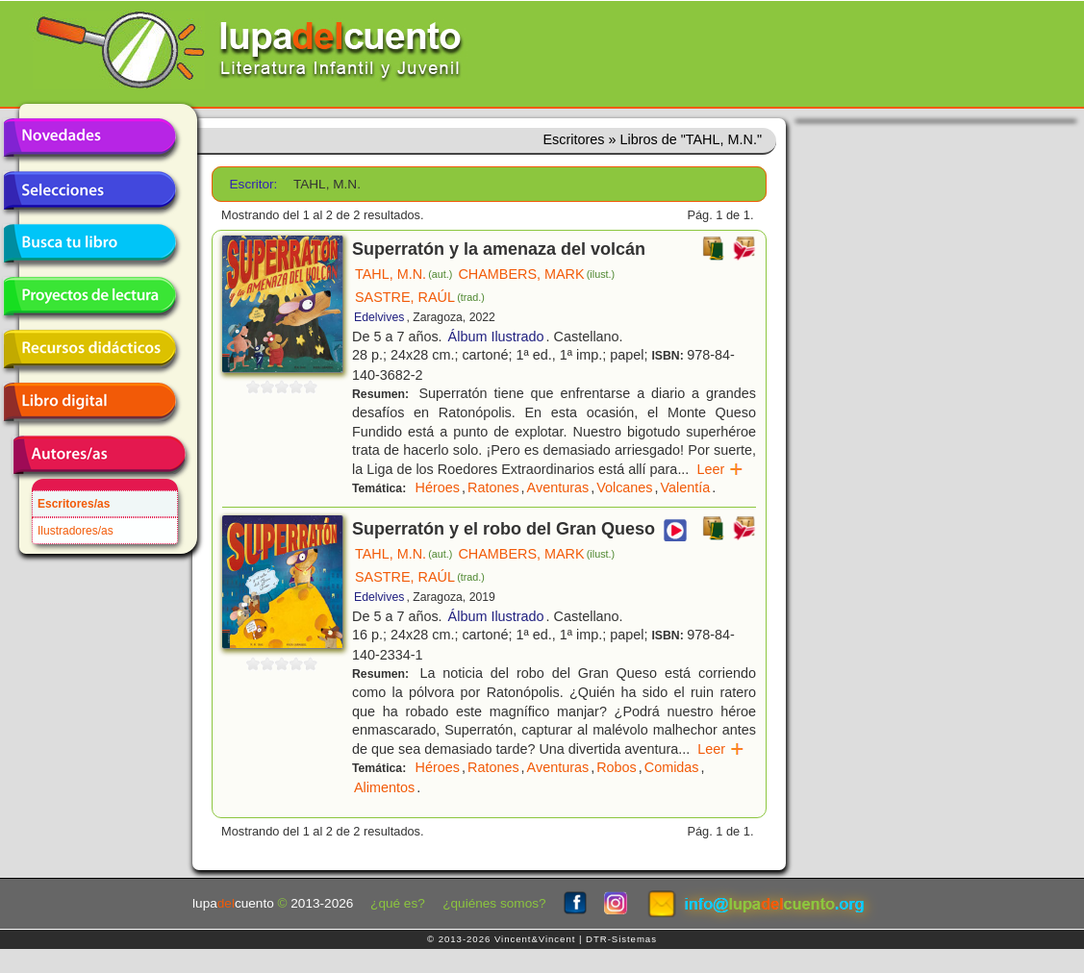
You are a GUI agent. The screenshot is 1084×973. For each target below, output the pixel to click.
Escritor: (254, 184)
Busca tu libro (89, 243)
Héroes (438, 487)
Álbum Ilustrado (496, 336)
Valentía (686, 487)
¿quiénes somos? (493, 903)
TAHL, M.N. (403, 274)
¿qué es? (397, 903)
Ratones (493, 487)
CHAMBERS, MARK (536, 274)
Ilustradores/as (75, 530)
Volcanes (624, 487)
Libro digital (89, 402)
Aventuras (558, 487)
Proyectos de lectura (89, 296)
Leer (720, 469)
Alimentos (384, 787)
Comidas (671, 767)
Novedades (89, 137)
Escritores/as (74, 504)
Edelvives (379, 317)
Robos (616, 767)
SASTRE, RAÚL (420, 297)
